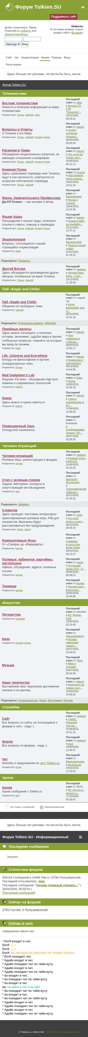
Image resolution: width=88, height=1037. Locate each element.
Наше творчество (16, 682)
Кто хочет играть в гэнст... (75, 520)
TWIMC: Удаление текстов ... (71, 722)
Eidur (79, 377)
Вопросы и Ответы (17, 129)
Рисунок (68, 700)
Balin (18, 251)
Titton (80, 660)
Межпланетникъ (75, 761)
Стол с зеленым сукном (21, 480)
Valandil (29, 114)
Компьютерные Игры (19, 540)
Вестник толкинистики (20, 103)
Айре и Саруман (71, 665)
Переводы (24, 260)
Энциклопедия (14, 239)
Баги (70, 743)
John (37, 114)
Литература (11, 614)
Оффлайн (50, 323)
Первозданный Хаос (18, 426)
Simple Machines (70, 1032)
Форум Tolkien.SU (38, 7)
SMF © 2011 (53, 1032)
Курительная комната (30, 323)
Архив (7, 787)
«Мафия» (23, 504)
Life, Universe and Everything (24, 356)
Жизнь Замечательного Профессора (31, 198)
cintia (79, 514)
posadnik (20, 618)
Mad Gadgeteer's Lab (18, 375)
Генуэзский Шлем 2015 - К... (75, 567)
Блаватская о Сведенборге (74, 361)
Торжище (9, 586)
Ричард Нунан (42, 137)
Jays (41, 881)
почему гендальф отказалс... (72, 133)
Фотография (55, 700)
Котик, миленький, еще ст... (75, 307)
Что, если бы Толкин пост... (74, 156)
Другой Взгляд (13, 269)
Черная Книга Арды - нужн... (75, 274)
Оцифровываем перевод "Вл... (75, 431)
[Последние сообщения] (18, 892)
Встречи (77, 32)
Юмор (7, 398)
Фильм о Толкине (72, 201)
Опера (72, 381)
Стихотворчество (28, 700)
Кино (6, 639)
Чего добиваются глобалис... (73, 338)
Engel (18, 767)
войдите (26, 30)
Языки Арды (12, 217)
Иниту (27, 529)
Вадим (19, 463)
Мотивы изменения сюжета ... (72, 642)
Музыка (8, 665)
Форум (7, 741)
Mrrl (17, 491)
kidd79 (18, 386)
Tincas (20, 114)
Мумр (20, 529)
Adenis (80, 126)
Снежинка (71, 541)
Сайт (6, 718)
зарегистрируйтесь (16, 34)
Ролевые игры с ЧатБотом (76, 460)
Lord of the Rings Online (73, 546)
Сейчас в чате (20, 923)
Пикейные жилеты (16, 329)
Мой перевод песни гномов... (75, 177)
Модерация (74, 764)
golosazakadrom (75, 636)
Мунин (19, 367)
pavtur (80, 562)
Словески (9, 510)
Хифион (81, 269)
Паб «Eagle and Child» (19, 302)
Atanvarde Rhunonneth (73, 481)
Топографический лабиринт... (76, 490)
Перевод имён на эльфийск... (75, 222)
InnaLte (81, 172)
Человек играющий (17, 456)
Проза (42, 700)
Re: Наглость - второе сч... (75, 791)
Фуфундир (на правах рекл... (75, 686)
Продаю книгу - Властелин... (75, 588)
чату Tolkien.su (50, 763)
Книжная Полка (14, 169)
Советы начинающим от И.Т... (75, 402)
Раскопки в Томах (16, 150)
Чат (5, 759)
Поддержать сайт (63, 16)
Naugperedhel (74, 196)
